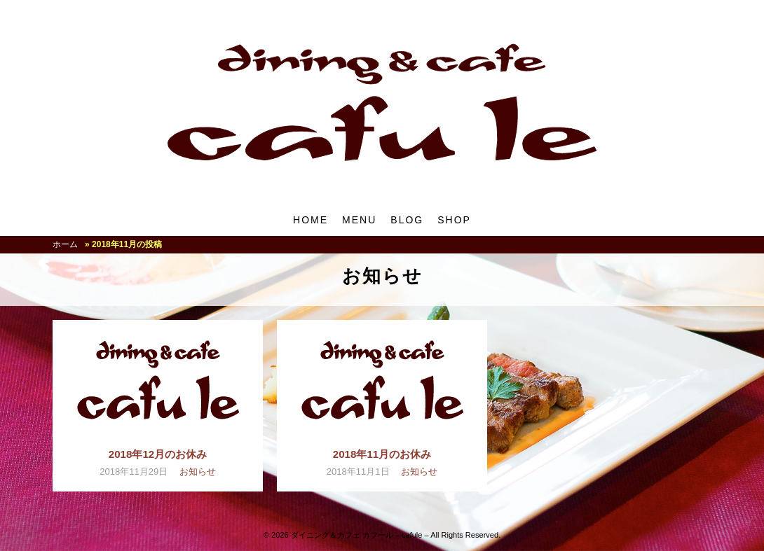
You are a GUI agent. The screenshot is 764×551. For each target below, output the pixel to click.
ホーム (65, 244)
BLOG (406, 219)
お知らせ (197, 471)
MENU (359, 219)
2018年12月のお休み (158, 454)
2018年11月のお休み (382, 454)
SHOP (454, 219)
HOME (310, 219)
